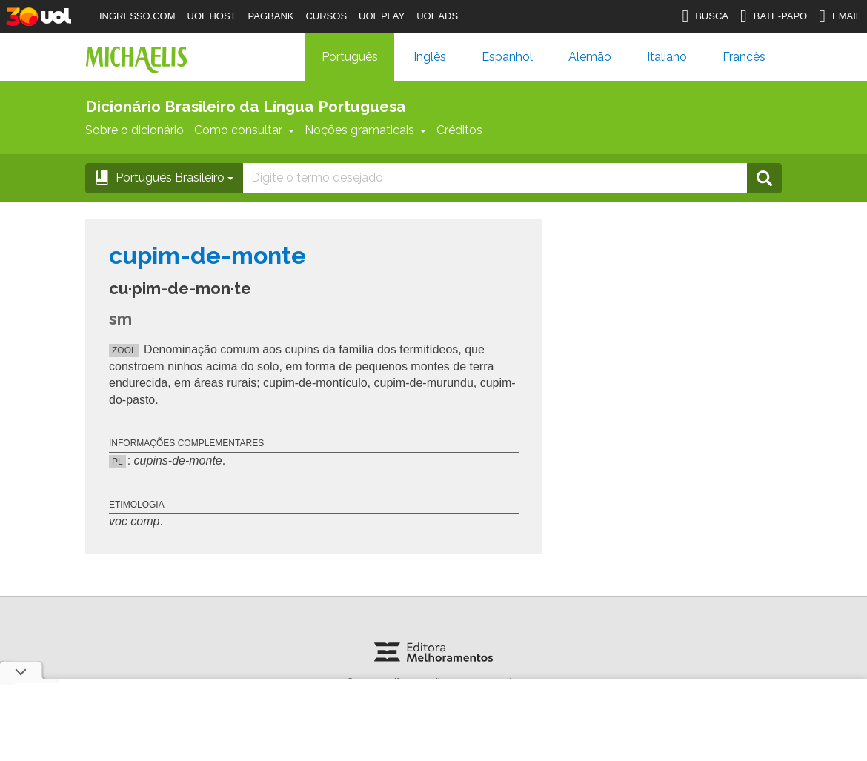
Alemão (589, 57)
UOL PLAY (382, 15)
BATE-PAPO (773, 16)
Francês (743, 57)
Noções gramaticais (365, 130)
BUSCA (705, 16)
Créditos (459, 130)
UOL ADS (437, 15)
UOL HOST (211, 15)
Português (350, 57)
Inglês (429, 57)
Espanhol (507, 57)
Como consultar (244, 130)
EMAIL (840, 16)
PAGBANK (271, 15)
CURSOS (326, 15)
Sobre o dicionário (134, 130)
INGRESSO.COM (137, 15)
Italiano (667, 57)
